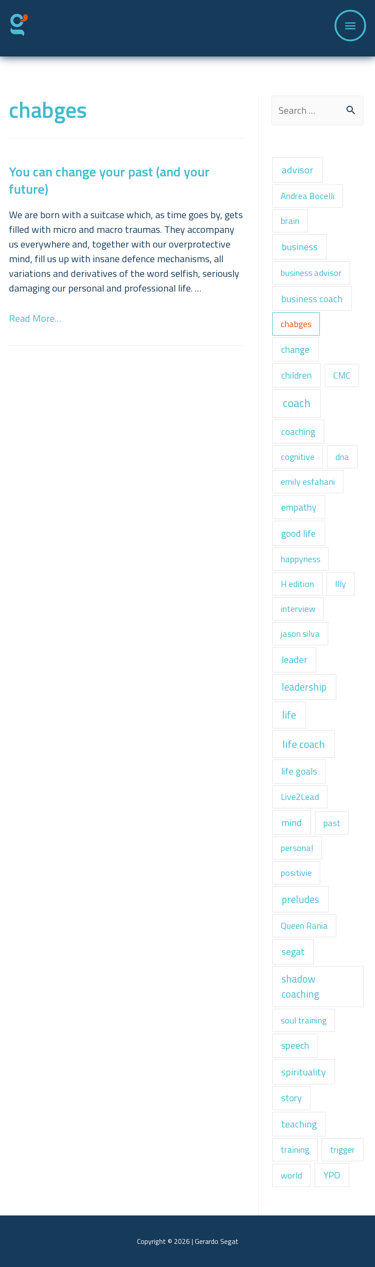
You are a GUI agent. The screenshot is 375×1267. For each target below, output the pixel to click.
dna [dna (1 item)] (342, 457)
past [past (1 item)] (331, 823)
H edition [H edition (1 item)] (297, 584)
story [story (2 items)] (291, 1098)
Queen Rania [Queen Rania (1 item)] (304, 925)
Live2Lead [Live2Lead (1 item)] (300, 796)
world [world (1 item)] (291, 1175)
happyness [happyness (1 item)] (300, 559)
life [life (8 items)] (289, 715)
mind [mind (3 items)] (291, 822)
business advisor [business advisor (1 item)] (311, 273)
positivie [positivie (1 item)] (296, 872)
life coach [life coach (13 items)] (303, 744)
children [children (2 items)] (296, 375)
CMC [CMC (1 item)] (342, 375)
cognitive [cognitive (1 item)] (298, 457)
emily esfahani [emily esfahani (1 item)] (308, 481)
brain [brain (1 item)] (290, 221)
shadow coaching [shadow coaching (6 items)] (300, 986)
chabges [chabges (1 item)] (296, 324)
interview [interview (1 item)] (298, 609)
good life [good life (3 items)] (298, 533)
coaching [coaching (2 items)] (298, 431)
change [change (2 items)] (295, 349)
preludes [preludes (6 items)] (300, 899)
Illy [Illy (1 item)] (340, 584)
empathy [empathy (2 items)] (298, 507)
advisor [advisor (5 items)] (297, 169)
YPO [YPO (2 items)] (331, 1175)
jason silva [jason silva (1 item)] (300, 633)
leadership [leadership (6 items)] (304, 687)
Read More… (35, 318)
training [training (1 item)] (295, 1149)
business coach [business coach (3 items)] (312, 299)
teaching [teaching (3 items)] (299, 1124)
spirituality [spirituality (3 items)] (303, 1072)
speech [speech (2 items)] (295, 1045)
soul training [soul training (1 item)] (304, 1020)
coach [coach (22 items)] (296, 403)
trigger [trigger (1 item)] (342, 1149)
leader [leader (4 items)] (294, 659)
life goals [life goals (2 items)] (299, 771)
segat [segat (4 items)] (293, 951)
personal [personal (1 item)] (297, 848)
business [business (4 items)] (300, 246)
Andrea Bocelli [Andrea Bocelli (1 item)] (308, 196)
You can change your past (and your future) (109, 180)
